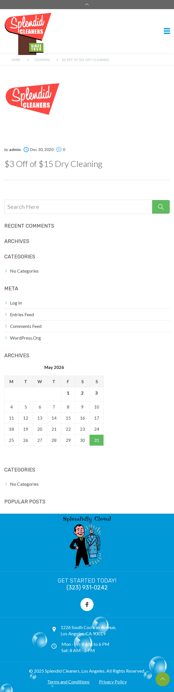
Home (15, 60)
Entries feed (22, 314)
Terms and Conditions (68, 681)
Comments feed (26, 326)
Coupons (42, 60)
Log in (16, 302)
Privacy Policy (113, 681)
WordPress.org (25, 337)
